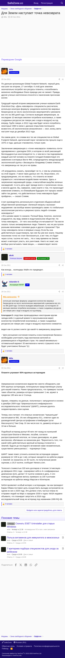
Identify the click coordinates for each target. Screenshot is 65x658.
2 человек (8, 249)
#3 (63, 292)
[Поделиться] (59, 79)
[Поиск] (61, 3)
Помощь (5, 649)
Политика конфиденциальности (47, 646)
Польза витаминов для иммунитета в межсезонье (33, 537)
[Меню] (4, 3)
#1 (63, 79)
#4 (63, 368)
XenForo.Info (17, 655)
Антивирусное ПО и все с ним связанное (40, 529)
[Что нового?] (56, 3)
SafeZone (7, 642)
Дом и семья (28, 540)
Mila (5, 17)
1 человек (8, 274)
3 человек (8, 504)
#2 (63, 265)
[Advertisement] (32, 599)
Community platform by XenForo (22, 653)
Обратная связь (8, 646)
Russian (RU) (20, 642)
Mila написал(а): (10, 297)
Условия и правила (24, 646)
